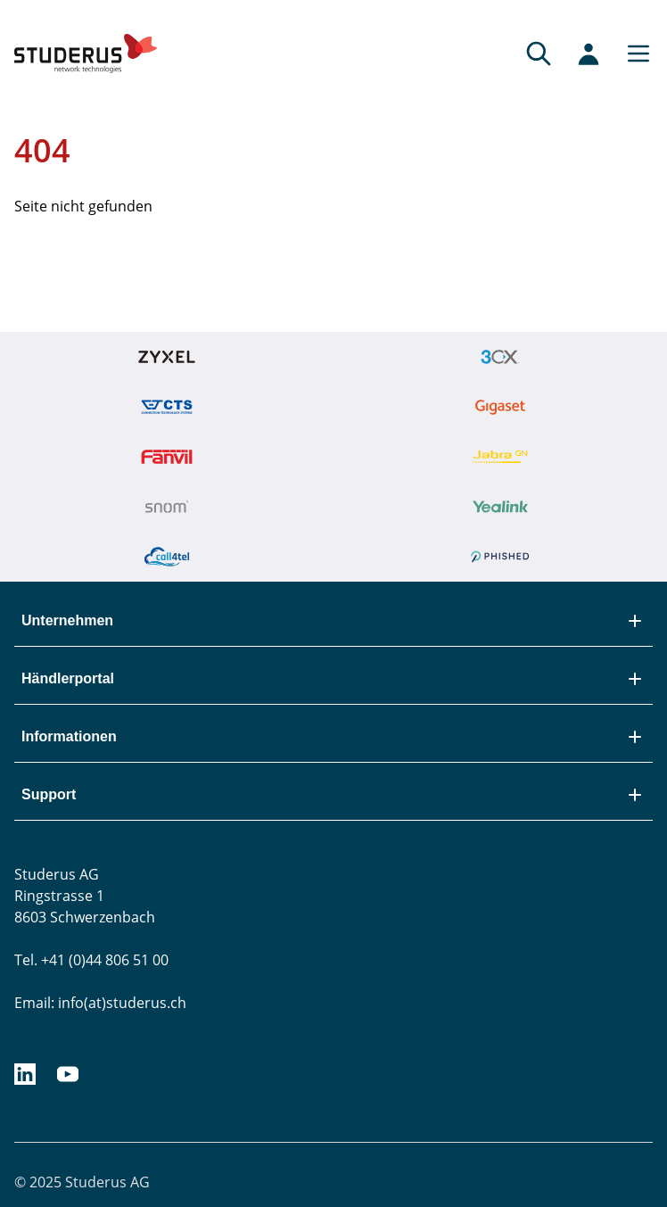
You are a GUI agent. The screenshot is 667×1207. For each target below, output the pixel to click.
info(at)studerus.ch (122, 1003)
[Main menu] (633, 54)
